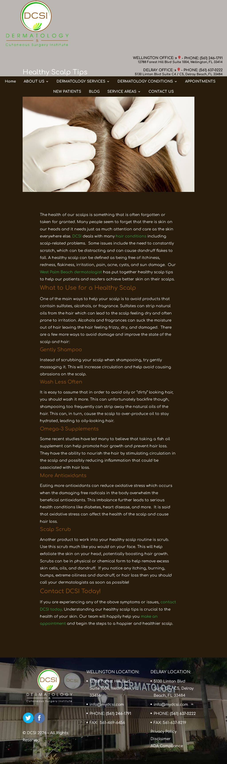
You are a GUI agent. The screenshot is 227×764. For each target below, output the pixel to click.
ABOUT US (34, 38)
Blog (48, 84)
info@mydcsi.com (107, 704)
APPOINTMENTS (200, 38)
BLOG (94, 48)
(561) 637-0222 (211, 20)
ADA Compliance (167, 746)
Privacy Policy (163, 731)
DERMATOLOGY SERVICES (81, 38)
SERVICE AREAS (121, 48)
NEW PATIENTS (67, 48)
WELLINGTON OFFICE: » (157, 8)
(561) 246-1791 (211, 8)
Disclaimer (161, 739)
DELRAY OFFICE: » (161, 20)
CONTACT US (161, 48)
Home (10, 38)
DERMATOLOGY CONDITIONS (145, 38)
